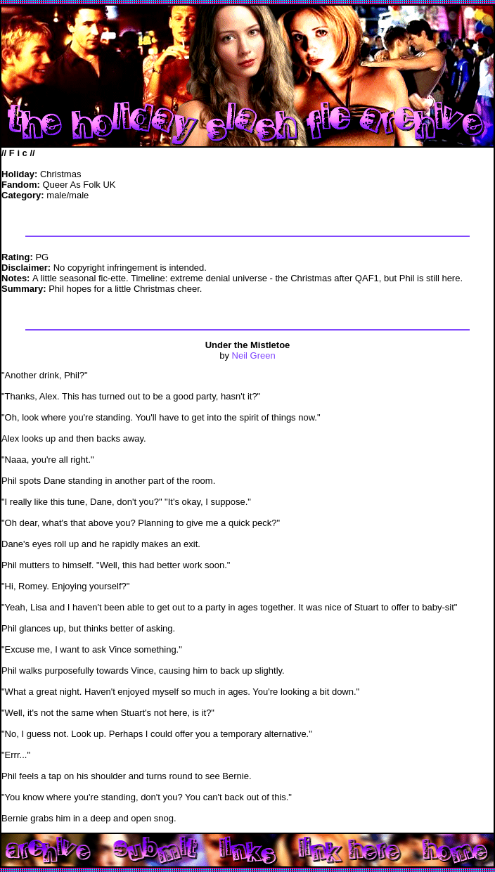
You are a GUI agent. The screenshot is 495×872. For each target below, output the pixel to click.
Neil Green (254, 355)
